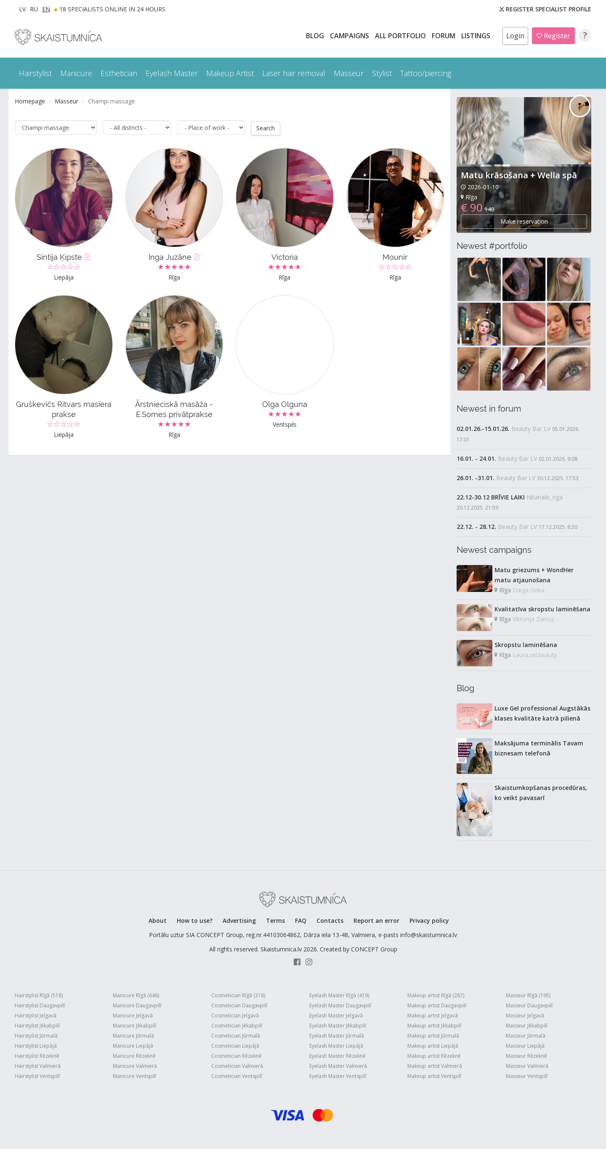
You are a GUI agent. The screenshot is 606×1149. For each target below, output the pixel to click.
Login (515, 35)
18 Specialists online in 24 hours (112, 9)
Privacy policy (429, 920)
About (158, 920)
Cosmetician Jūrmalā (235, 1035)
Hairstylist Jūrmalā (36, 1035)
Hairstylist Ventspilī (37, 1076)
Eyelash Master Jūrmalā (336, 1035)
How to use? (195, 920)
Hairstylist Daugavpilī (40, 1005)
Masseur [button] (349, 73)
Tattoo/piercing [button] (425, 73)
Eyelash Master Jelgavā (336, 1015)
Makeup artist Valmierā (434, 1066)
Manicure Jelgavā (133, 1015)
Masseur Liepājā (525, 1045)
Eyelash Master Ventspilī (337, 1076)
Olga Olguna (284, 403)
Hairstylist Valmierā (38, 1066)
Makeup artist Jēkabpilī (434, 1025)
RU (34, 9)
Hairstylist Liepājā (36, 1045)
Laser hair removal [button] (293, 73)
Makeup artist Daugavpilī (436, 1005)
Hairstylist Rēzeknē (37, 1055)
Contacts (329, 920)
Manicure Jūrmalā (133, 1035)
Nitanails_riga (544, 497)
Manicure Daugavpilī (137, 1005)
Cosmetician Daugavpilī (239, 1005)
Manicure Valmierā (135, 1066)
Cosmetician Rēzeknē (236, 1055)
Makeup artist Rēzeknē (434, 1055)
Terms (275, 920)
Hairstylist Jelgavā (35, 1015)
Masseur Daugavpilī (529, 1005)
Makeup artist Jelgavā (432, 1015)
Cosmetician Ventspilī (236, 1076)
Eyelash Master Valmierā (338, 1066)
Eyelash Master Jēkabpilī (337, 1025)
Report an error (376, 920)
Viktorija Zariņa (533, 619)
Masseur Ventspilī (527, 1076)
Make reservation (524, 221)
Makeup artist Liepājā (432, 1045)
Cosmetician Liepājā (235, 1045)
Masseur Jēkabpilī (527, 1025)
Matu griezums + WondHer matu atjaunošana (534, 575)
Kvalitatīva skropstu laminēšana (542, 609)
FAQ (300, 920)
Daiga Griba (529, 590)
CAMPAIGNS (350, 35)
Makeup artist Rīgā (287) (435, 995)
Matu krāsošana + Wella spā (519, 175)
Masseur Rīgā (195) (528, 995)
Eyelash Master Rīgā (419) (339, 995)
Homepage (30, 101)
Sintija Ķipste (63, 256)
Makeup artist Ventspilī (434, 1076)
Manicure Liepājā (133, 1045)
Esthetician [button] (119, 73)
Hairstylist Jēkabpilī (37, 1025)
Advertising (239, 920)
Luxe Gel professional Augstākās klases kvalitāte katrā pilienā (542, 713)
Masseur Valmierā (527, 1066)
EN (46, 9)
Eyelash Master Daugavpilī (340, 1005)
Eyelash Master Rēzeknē (337, 1055)
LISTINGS (476, 35)
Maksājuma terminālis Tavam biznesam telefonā (538, 748)
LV (22, 9)
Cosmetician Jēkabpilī (236, 1025)
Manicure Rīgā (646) (136, 995)
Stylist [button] (382, 73)
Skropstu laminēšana (525, 645)
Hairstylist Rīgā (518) (39, 995)
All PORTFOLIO (401, 35)
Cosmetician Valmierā (237, 1066)
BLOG (316, 35)
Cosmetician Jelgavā (235, 1015)
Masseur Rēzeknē (526, 1055)
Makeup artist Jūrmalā (433, 1035)
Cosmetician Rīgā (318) (238, 995)
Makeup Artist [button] (230, 73)
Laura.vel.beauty (535, 655)
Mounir (395, 256)
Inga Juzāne (174, 256)
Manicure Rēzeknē (134, 1055)
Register (553, 35)
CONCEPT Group (374, 949)
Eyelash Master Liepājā (336, 1045)
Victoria (284, 256)
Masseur (66, 101)
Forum (444, 35)
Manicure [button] (76, 73)
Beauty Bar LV (530, 429)
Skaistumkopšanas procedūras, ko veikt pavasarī (540, 793)
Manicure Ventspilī (134, 1076)
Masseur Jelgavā (525, 1015)
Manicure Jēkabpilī (134, 1025)
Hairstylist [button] (35, 73)
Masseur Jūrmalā (525, 1035)
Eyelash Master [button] (172, 73)
